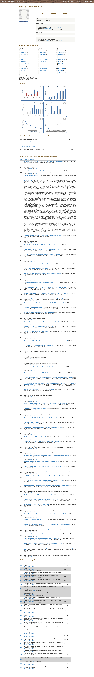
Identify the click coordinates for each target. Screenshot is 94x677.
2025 (21, 605)
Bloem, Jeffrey (23, 68)
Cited (68, 563)
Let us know (60, 40)
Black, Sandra (61, 54)
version (34, 570)
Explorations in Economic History (26, 141)
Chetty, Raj (60, 70)
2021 (21, 584)
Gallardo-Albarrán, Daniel (44, 66)
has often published (57, 27)
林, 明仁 (59, 61)
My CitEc (64, 1)
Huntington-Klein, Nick (25, 63)
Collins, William (42, 70)
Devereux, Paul (61, 50)
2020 (21, 576)
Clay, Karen (23, 56)
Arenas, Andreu (24, 54)
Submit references (84, 1)
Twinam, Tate (23, 72)
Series (22, 1)
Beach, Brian (23, 50)
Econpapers (30, 168)
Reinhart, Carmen (61, 63)
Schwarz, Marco (42, 61)
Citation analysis (31, 566)
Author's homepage (46, 33)
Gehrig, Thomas (42, 54)
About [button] (91, 1)
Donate (72, 1)
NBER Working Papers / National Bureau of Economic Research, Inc (33, 151)
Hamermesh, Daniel (62, 59)
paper (36, 168)
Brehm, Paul (23, 70)
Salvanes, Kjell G (61, 52)
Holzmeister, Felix (43, 59)
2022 (21, 565)
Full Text (25, 566)
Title (25, 563)
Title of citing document (29, 159)
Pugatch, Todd (23, 52)
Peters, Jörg (41, 63)
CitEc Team (54, 675)
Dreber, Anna (42, 52)
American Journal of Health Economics (27, 146)
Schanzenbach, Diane (62, 72)
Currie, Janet (60, 56)
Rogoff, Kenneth (61, 68)
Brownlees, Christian (43, 68)
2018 (21, 639)
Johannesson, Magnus (43, 56)
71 (49, 29)
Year (21, 159)
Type (65, 563)
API (68, 1)
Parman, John (23, 75)
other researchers (47, 28)
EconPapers (39, 33)
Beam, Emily (23, 61)
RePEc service (21, 675)
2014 (21, 601)
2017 (21, 615)
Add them (47, 40)
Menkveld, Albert (42, 50)
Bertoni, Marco (23, 59)
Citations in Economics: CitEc (8, 1)
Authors (18, 1)
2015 (21, 619)
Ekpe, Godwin (23, 66)
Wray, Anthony (42, 72)
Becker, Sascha (61, 66)
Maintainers (77, 1)
